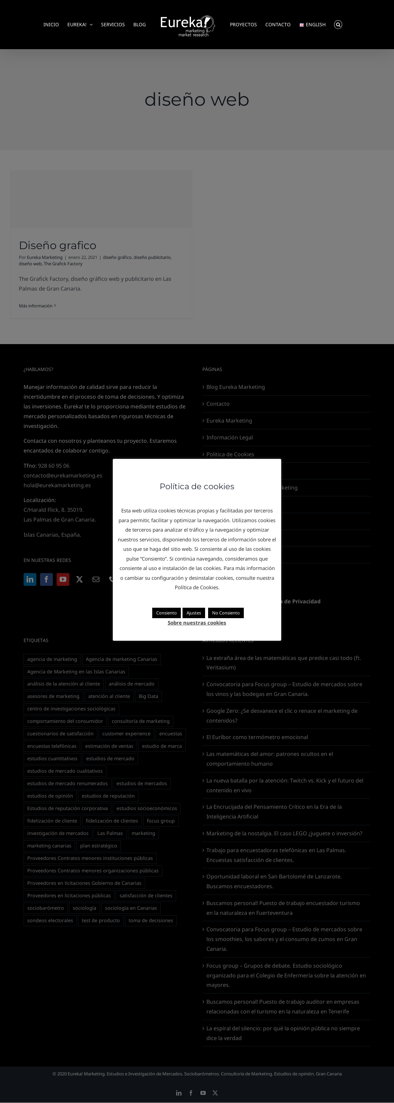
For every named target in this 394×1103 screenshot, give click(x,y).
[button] (338, 24)
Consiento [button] (166, 613)
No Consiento (226, 613)
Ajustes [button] (194, 613)
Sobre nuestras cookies (197, 622)
